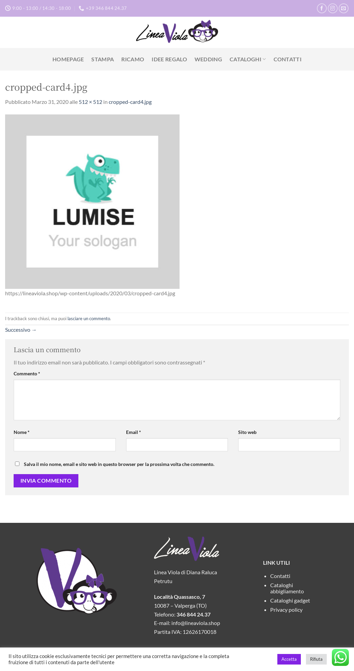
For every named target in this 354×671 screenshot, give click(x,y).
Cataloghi (248, 59)
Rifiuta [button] (316, 659)
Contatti (288, 59)
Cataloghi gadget (290, 600)
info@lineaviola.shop (195, 623)
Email (133, 432)
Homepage (68, 59)
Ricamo (132, 59)
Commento (27, 373)
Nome (22, 432)
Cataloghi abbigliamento (287, 588)
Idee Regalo (169, 59)
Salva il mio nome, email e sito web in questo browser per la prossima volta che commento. (119, 464)
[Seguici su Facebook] (322, 8)
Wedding (208, 59)
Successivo (21, 329)
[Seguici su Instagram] (333, 8)
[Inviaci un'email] (344, 8)
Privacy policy (286, 609)
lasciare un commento (88, 318)
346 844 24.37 (193, 614)
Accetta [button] (289, 659)
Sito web (247, 432)
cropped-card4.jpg (130, 101)
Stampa (102, 59)
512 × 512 (90, 101)
